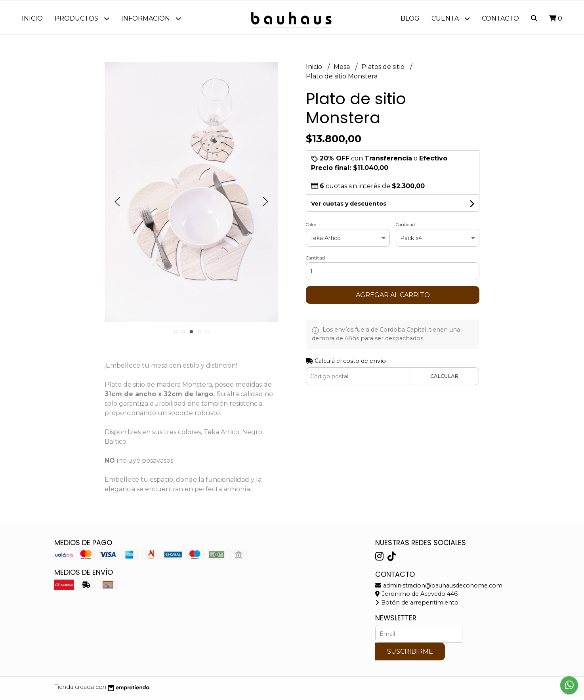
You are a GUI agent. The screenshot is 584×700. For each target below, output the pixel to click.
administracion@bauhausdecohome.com (438, 587)
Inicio (32, 18)
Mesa (342, 68)
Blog (410, 18)
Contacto (500, 18)
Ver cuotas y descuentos (348, 205)
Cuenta (450, 18)
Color (311, 226)
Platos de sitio (383, 68)
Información (151, 18)
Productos (82, 18)
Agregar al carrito (393, 297)
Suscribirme (410, 653)
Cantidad (405, 226)
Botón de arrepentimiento (416, 604)
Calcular (444, 378)
